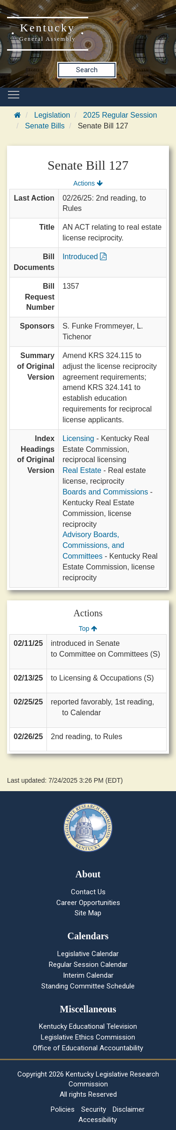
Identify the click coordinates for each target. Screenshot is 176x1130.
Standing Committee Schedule (88, 986)
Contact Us (88, 892)
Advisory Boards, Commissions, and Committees (93, 545)
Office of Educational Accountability (88, 1048)
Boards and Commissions (105, 492)
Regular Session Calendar (88, 964)
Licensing (78, 438)
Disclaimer (129, 1109)
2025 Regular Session (120, 115)
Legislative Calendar (88, 954)
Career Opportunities (88, 902)
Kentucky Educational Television (88, 1026)
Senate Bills (45, 126)
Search (87, 70)
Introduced (84, 257)
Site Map (88, 913)
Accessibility (97, 1119)
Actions (87, 183)
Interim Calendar (88, 975)
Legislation (52, 115)
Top (88, 628)
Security (93, 1109)
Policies (63, 1109)
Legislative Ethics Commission (88, 1037)
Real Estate (81, 470)
